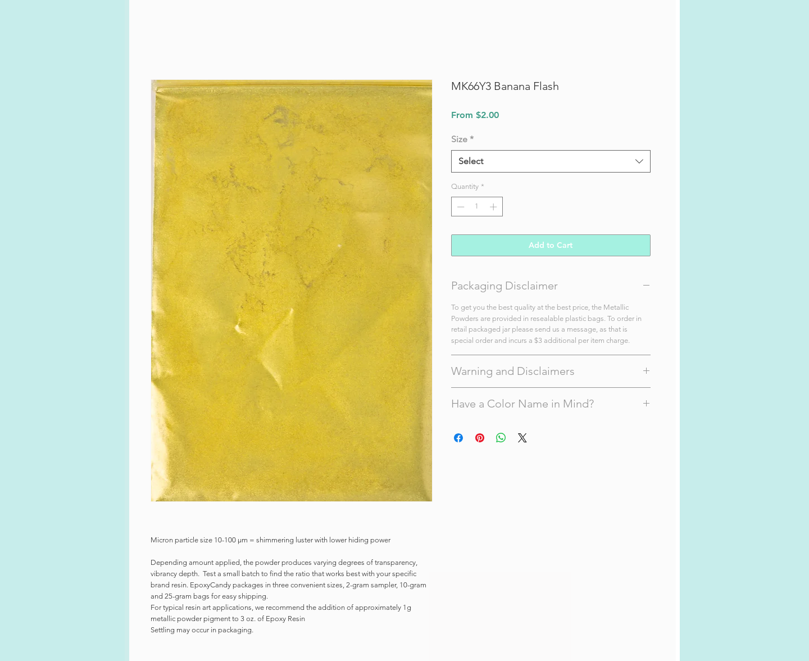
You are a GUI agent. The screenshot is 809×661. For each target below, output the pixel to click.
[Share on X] (522, 438)
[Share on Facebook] (458, 438)
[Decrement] (459, 206)
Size (462, 139)
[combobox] (551, 161)
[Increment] (494, 206)
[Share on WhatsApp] (501, 438)
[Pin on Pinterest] (480, 438)
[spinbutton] (477, 206)
